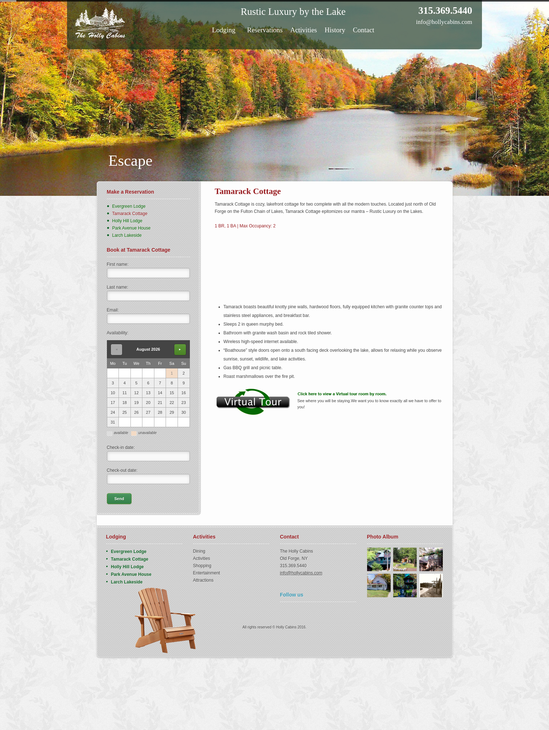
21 (160, 402)
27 (148, 412)
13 (148, 393)
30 (184, 412)
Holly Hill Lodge (127, 220)
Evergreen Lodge (129, 206)
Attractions (203, 580)
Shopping (202, 565)
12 (136, 393)
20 (148, 402)
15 (172, 393)
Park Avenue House (131, 228)
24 (113, 412)
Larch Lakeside (127, 235)
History (335, 30)
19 (136, 402)
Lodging (225, 30)
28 (160, 412)
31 (113, 422)
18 (124, 402)
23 (184, 402)
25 (124, 412)
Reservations (265, 30)
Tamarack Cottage (129, 213)
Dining (199, 551)
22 (172, 402)
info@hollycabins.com (444, 21)
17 (113, 402)
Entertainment (206, 573)
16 (184, 393)
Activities (303, 30)
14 (160, 393)
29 (172, 412)
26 (136, 412)
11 (124, 393)
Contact (363, 30)
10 (113, 393)
